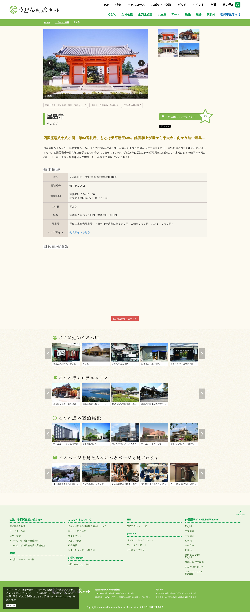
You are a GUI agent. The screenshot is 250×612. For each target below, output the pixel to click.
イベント (198, 4)
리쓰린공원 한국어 (194, 567)
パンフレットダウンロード (140, 540)
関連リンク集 (74, 540)
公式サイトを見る (80, 232)
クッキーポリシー (60, 596)
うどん (112, 14)
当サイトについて (77, 531)
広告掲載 (72, 545)
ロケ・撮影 (15, 536)
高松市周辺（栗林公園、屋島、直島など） (65, 105)
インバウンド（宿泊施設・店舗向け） (29, 545)
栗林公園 (127, 14)
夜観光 (211, 14)
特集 (118, 4)
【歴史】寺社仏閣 (131, 105)
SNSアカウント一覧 (137, 526)
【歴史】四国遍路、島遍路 (103, 105)
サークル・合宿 (17, 531)
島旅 (188, 14)
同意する (11, 605)
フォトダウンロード (137, 545)
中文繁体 (189, 531)
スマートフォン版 (25, 559)
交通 (213, 4)
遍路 (199, 14)
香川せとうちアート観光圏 (81, 550)
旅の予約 (228, 4)
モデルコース (136, 4)
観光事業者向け (230, 14)
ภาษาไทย (189, 545)
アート (175, 14)
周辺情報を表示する (125, 318)
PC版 (12, 559)
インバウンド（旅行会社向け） (25, 540)
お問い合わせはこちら (79, 564)
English (188, 526)
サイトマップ (74, 536)
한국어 (188, 540)
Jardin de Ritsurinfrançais (193, 572)
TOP (106, 4)
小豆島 (162, 14)
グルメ (182, 4)
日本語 (188, 550)
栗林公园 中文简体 (194, 562)
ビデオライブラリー (137, 550)
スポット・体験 (161, 4)
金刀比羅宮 (145, 14)
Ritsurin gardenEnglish (192, 556)
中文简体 (189, 536)
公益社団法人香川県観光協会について (87, 526)
